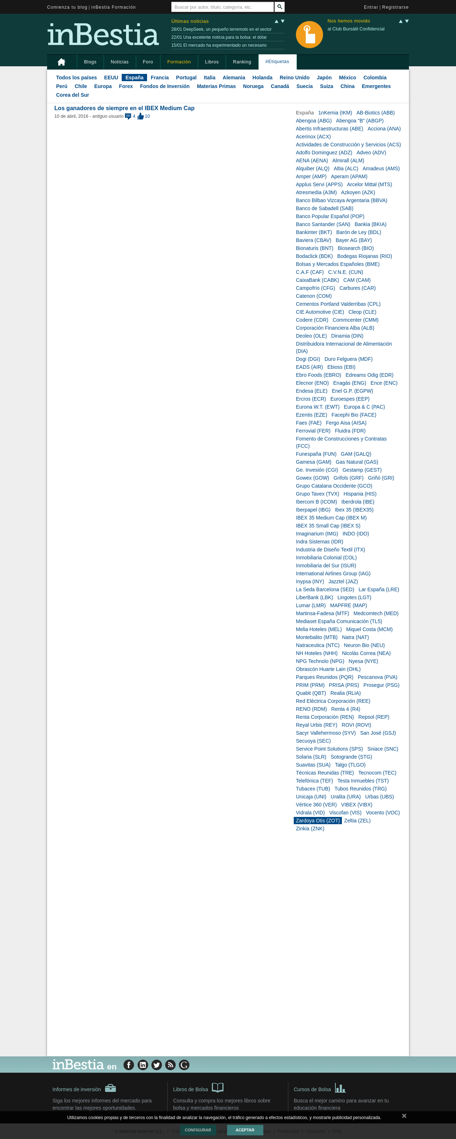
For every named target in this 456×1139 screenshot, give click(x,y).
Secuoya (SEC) (313, 741)
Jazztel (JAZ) (343, 581)
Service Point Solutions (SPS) (329, 749)
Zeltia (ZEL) (357, 820)
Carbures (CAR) (357, 288)
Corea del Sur (72, 95)
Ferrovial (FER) (313, 431)
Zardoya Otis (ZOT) (318, 820)
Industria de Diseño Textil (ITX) (330, 549)
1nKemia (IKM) (335, 113)
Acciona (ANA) (384, 129)
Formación (179, 61)
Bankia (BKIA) (370, 224)
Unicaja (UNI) (311, 797)
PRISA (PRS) (344, 685)
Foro (148, 61)
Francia (160, 77)
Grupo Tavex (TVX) (317, 494)
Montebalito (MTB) (317, 637)
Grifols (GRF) (349, 478)
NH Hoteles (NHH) (317, 653)
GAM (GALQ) (356, 454)
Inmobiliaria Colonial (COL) (326, 557)
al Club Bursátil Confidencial (356, 29)
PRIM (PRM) (310, 685)
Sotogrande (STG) (351, 757)
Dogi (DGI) (308, 359)
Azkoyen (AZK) (358, 192)
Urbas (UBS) (379, 797)
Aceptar (245, 1130)
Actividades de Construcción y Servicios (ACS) (348, 144)
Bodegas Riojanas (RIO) (364, 256)
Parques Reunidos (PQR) (324, 677)
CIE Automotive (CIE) (320, 312)
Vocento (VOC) (383, 812)
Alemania (234, 77)
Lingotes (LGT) (354, 597)
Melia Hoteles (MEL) (319, 629)
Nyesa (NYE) (363, 661)
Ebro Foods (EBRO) (318, 375)
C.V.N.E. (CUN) (345, 272)
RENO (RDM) (311, 709)
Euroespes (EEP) (349, 399)
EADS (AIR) (309, 367)
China (347, 86)
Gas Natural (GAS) (357, 462)
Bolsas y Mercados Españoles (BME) (338, 264)
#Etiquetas (277, 61)
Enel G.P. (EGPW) (352, 391)
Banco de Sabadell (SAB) (324, 208)
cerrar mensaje (404, 1117)
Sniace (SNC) (382, 749)
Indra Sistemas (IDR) (319, 542)
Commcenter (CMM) (355, 320)
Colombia (374, 77)
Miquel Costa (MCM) (369, 629)
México (347, 77)
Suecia (304, 86)
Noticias (120, 61)
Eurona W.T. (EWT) (318, 407)
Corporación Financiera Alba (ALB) (335, 328)
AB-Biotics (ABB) (375, 113)
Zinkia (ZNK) (310, 828)
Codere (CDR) (312, 320)
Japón (324, 77)
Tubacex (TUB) (313, 789)
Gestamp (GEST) (362, 470)
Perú (61, 86)
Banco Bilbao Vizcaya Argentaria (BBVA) (341, 200)
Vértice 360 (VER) (316, 805)
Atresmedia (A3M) (316, 192)
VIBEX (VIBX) (356, 805)
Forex (126, 86)
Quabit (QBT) (311, 693)
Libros (212, 61)
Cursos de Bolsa (320, 1087)
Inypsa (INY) (310, 581)
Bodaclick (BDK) (314, 256)
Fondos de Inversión (165, 86)
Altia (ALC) (346, 168)
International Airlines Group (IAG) (333, 573)
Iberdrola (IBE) (358, 502)
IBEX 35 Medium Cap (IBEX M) (331, 518)
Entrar (371, 7)
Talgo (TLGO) (350, 765)
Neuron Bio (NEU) (364, 645)
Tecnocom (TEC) (377, 773)
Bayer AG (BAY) (354, 240)
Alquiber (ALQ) (313, 168)
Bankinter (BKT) (314, 232)
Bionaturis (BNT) (314, 248)
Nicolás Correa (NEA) (366, 653)
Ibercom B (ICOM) (316, 502)
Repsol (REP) (373, 717)
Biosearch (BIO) (356, 248)
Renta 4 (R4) (345, 709)
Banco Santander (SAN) (323, 224)
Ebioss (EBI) (341, 367)
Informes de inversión (84, 1087)
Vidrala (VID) (310, 812)
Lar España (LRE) (379, 589)
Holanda (262, 77)
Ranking (242, 61)
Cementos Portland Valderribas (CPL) (338, 304)
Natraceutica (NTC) (318, 645)
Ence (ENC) (384, 383)
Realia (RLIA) (345, 693)
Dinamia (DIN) (347, 336)
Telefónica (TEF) (314, 781)
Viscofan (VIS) (345, 812)
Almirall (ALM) (348, 160)
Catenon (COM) (314, 296)
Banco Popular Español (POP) (330, 216)
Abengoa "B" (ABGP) (360, 121)
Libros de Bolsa (198, 1087)
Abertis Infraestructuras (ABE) (329, 129)
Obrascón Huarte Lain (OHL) (328, 669)
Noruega (253, 86)
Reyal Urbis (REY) (316, 725)
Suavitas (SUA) (313, 765)
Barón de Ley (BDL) (358, 232)
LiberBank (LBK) (314, 597)
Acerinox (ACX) (313, 136)
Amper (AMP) (311, 176)
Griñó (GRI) (381, 478)
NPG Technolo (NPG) (320, 661)
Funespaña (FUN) (316, 454)
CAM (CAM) (357, 280)
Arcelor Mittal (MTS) (369, 184)
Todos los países (76, 77)
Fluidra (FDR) (350, 431)
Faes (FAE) (309, 423)
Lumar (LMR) (311, 605)
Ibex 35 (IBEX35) (354, 510)
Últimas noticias (190, 21)
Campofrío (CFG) (315, 288)
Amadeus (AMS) (381, 168)
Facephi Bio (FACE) (353, 415)
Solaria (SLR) (311, 757)
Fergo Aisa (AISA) (346, 423)
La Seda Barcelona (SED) (325, 589)
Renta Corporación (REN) (325, 717)
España (134, 77)
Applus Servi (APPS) (319, 184)
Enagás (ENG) (349, 383)
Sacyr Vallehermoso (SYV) (326, 733)
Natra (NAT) (355, 637)
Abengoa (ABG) (314, 121)
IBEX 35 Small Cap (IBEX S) (328, 526)
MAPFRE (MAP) (348, 605)
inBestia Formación (113, 7)
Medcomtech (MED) (375, 613)
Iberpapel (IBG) (313, 510)
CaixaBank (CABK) (317, 280)
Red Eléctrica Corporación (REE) (333, 701)
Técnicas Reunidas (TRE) (325, 773)
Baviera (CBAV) (313, 240)
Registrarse (395, 7)
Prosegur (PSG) (382, 685)
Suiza (327, 86)
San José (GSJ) (378, 733)
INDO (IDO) (356, 534)
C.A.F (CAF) (310, 272)
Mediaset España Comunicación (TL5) (339, 621)
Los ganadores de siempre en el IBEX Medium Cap (124, 108)
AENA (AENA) (312, 160)
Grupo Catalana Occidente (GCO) (334, 486)
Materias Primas (216, 86)
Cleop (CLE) (362, 312)
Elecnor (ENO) (312, 383)
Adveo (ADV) (371, 152)
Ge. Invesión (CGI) (317, 470)
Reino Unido (294, 77)
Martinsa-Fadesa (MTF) (322, 613)
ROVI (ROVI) (356, 725)
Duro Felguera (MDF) (349, 359)
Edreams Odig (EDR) (369, 375)
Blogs (90, 61)
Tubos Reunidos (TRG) (360, 789)
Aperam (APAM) (349, 176)
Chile (81, 86)
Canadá (280, 86)
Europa (103, 86)
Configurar (198, 1130)
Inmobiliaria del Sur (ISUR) (326, 565)
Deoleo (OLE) (311, 336)
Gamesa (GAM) (313, 462)
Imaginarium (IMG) (317, 534)
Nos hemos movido (348, 21)
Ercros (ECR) (311, 399)
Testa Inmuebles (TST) (363, 781)
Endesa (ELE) (311, 391)
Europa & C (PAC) (364, 407)
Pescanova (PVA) (377, 677)
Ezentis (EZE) (311, 415)
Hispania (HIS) (360, 494)
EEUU (111, 77)
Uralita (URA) (346, 797)
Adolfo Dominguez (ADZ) (324, 152)
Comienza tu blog (67, 7)
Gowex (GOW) (312, 478)
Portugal (186, 77)
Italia (210, 77)
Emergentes (376, 86)
